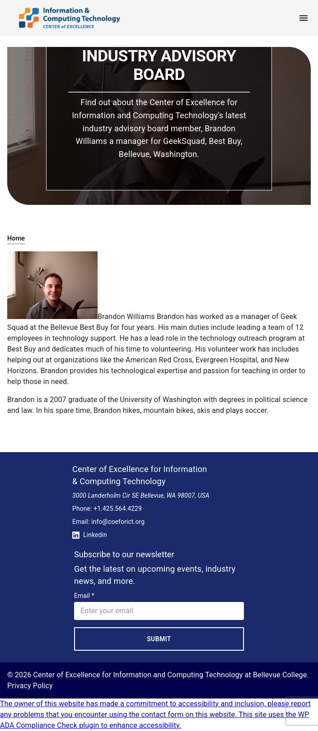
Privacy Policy (30, 685)
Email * (84, 595)
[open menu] (304, 18)
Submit (159, 639)
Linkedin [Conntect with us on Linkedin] (89, 534)
